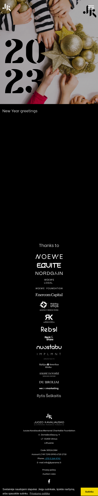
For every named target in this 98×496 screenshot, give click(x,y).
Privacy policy (49, 469)
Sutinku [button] (89, 491)
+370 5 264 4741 (52, 458)
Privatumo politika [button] (40, 493)
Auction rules (49, 473)
